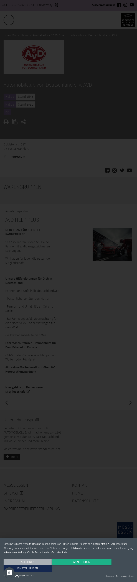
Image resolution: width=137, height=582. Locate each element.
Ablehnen (23, 569)
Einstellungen (114, 569)
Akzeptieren (68, 569)
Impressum (110, 576)
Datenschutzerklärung (124, 576)
